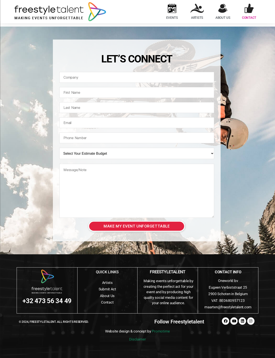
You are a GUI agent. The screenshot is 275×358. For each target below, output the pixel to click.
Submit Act (107, 289)
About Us (107, 296)
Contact (107, 302)
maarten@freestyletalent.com (227, 307)
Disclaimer (137, 339)
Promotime (161, 331)
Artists (107, 282)
